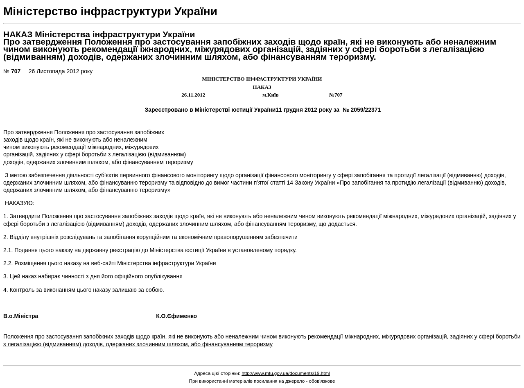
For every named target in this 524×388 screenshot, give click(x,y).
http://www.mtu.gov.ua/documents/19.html (286, 373)
